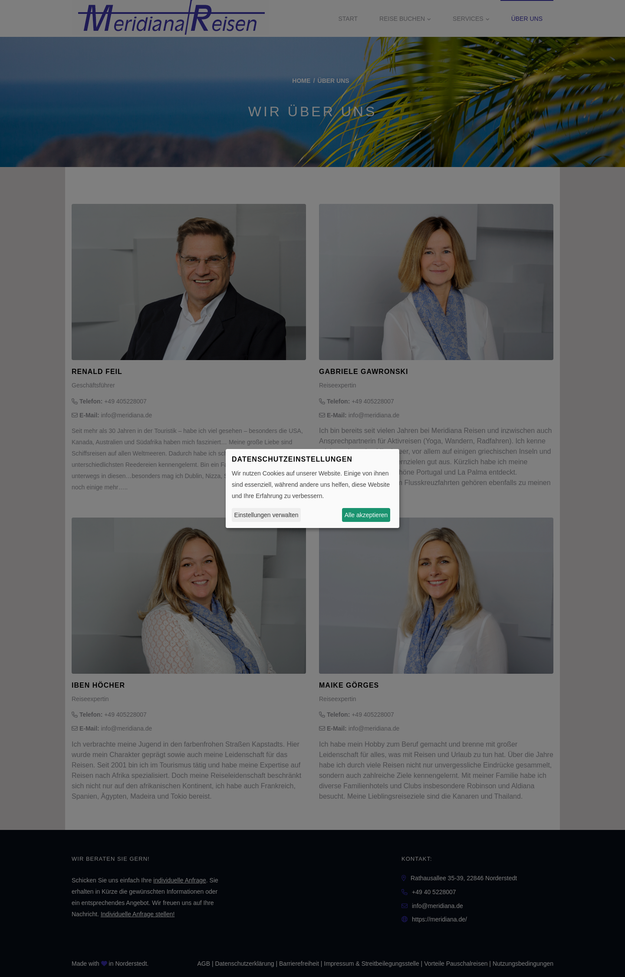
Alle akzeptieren (366, 514)
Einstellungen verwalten (266, 514)
